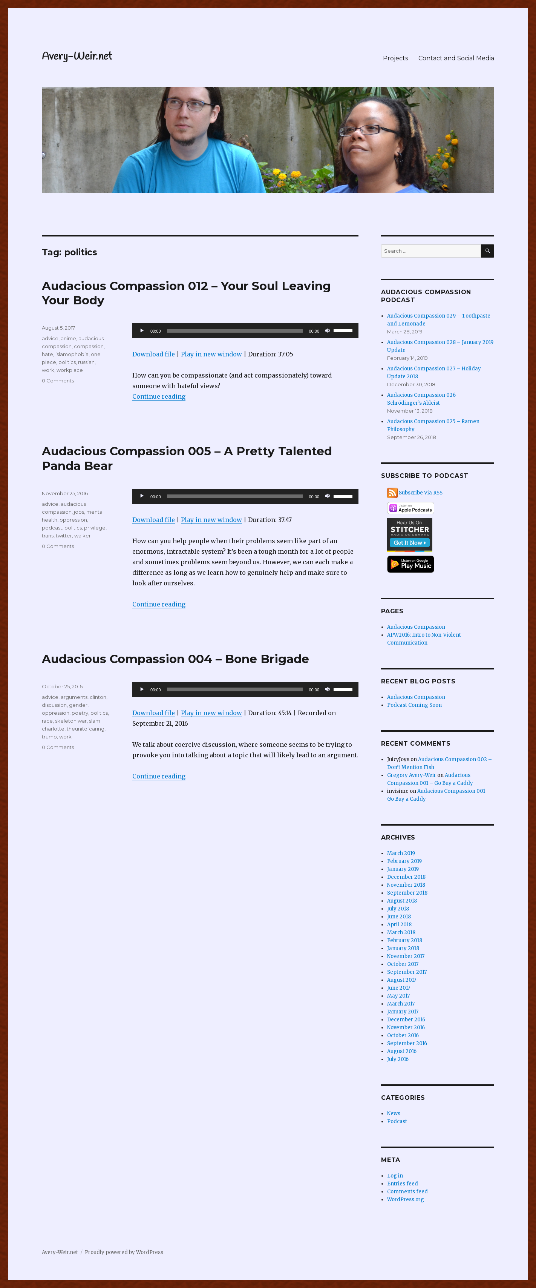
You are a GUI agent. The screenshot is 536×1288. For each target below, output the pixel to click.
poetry (80, 713)
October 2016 (403, 1035)
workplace (70, 370)
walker (82, 536)
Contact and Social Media (456, 58)
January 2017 (402, 1012)
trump (49, 737)
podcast (52, 528)
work (48, 370)
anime (68, 338)
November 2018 (406, 885)
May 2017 (398, 996)
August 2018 (402, 901)
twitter (64, 536)
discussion (54, 705)
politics (67, 362)
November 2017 (405, 956)
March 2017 (401, 1004)
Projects (395, 58)
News (393, 1113)
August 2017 (401, 980)
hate (47, 354)
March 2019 (401, 853)
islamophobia (72, 354)
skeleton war (71, 721)
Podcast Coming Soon (414, 705)
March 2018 (401, 932)
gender (78, 705)
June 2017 (398, 988)
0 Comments (58, 381)
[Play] (142, 331)
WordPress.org (405, 1199)
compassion (89, 346)
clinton (98, 697)
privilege (95, 528)
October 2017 (402, 964)
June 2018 (399, 916)
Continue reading (158, 396)
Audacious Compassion (416, 627)
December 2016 (406, 1019)
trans (48, 536)
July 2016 (398, 1059)
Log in (395, 1176)
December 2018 (406, 877)
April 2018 (399, 924)
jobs (79, 512)
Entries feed (402, 1184)
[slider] (235, 331)
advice (50, 338)
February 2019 (404, 861)
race (47, 721)
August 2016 (402, 1051)
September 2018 (407, 893)
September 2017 (407, 972)
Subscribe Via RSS (421, 493)
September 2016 (407, 1043)
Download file (153, 354)
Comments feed (407, 1191)
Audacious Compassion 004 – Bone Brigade (175, 659)
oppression (73, 520)
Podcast (397, 1121)
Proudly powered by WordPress (124, 1252)
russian (86, 362)
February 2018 (404, 940)
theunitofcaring (85, 729)
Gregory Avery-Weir (411, 775)
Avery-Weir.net (77, 57)
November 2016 (406, 1027)
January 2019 (403, 869)
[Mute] (327, 331)
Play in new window (211, 354)
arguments (74, 697)
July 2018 (398, 909)
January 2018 (403, 948)
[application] (245, 330)
